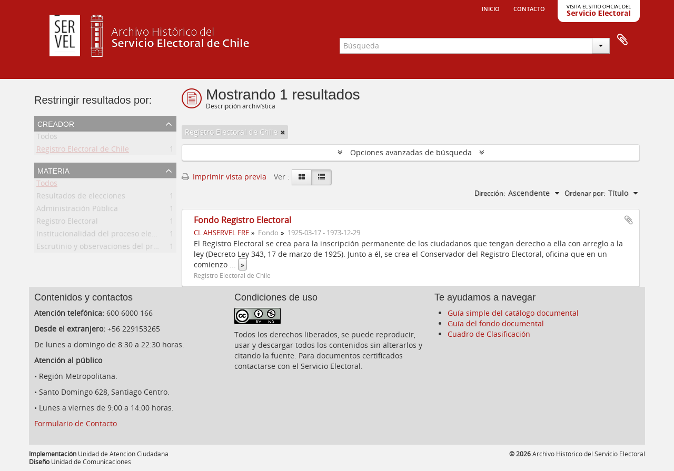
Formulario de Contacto (75, 423)
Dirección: (489, 193)
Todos (46, 138)
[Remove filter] (283, 132)
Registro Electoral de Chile (82, 151)
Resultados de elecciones (80, 198)
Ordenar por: (584, 193)
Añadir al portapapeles (628, 220)
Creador (55, 123)
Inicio (491, 8)
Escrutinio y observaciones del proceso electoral (121, 248)
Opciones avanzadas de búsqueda (411, 152)
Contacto (529, 8)
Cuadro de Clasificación (489, 334)
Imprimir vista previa (224, 177)
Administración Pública (77, 210)
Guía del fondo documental (496, 323)
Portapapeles (622, 40)
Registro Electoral (67, 223)
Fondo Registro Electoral (242, 220)
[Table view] (321, 177)
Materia (53, 170)
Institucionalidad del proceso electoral (104, 235)
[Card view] (302, 177)
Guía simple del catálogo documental (513, 313)
